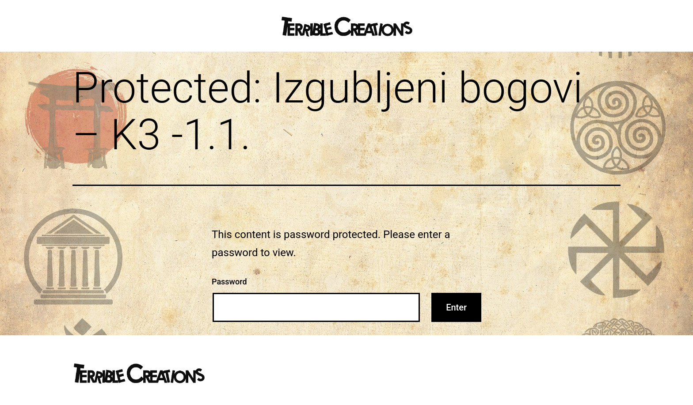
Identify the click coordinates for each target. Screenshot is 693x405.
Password (229, 281)
